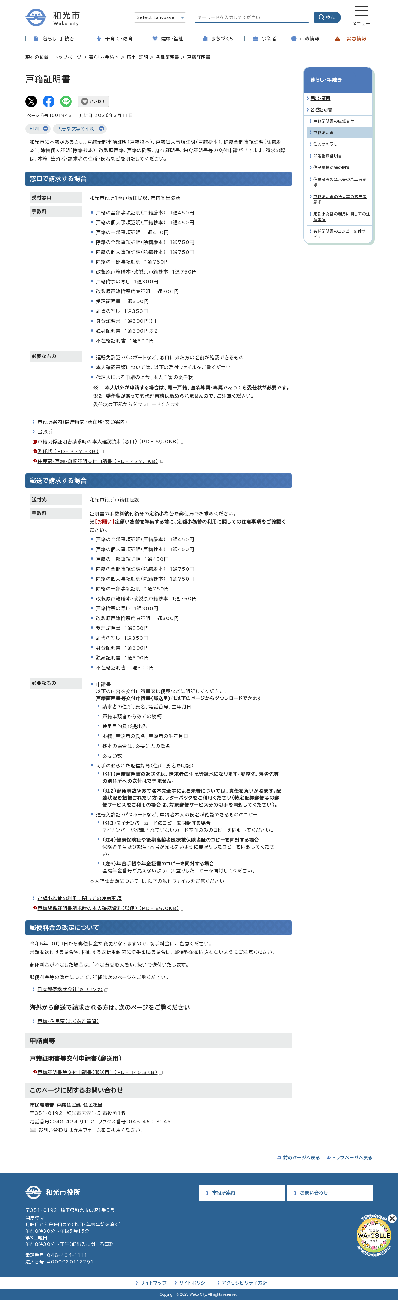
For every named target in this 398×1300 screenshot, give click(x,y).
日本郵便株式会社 (73, 989)
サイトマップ (153, 1283)
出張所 (45, 431)
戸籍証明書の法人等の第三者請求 (340, 189)
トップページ (68, 57)
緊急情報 (357, 38)
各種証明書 (167, 57)
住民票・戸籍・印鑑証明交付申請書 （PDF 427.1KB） (100, 461)
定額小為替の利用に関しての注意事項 (80, 898)
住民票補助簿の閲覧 (332, 157)
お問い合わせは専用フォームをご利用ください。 (91, 1130)
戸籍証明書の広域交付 (334, 111)
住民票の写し (325, 134)
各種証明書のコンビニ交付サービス (341, 223)
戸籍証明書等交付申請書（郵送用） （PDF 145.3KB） (100, 1072)
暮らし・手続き (58, 38)
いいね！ (98, 101)
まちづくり (222, 38)
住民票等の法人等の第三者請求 (340, 171)
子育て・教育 (119, 38)
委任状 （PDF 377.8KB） (71, 451)
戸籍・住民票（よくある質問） (68, 1021)
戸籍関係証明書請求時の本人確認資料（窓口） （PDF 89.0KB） (111, 441)
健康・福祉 (172, 38)
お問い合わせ (314, 1193)
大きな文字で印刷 (76, 129)
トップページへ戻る (352, 1158)
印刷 (34, 129)
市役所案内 (224, 1193)
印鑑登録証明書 (327, 145)
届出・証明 (137, 57)
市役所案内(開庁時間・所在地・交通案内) (83, 422)
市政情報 (310, 38)
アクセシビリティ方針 (245, 1283)
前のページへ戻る (301, 1158)
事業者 (269, 38)
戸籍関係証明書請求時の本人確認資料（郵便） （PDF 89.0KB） (111, 908)
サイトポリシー (194, 1283)
